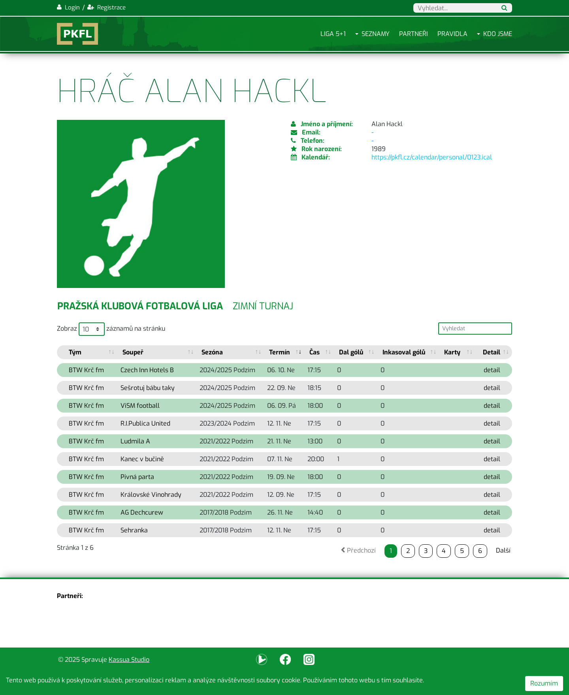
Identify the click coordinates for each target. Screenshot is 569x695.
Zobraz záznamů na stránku (111, 329)
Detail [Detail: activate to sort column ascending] (491, 352)
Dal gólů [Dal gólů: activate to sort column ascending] (351, 352)
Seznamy (376, 34)
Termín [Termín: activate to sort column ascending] (279, 352)
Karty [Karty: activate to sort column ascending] (452, 352)
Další (503, 550)
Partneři (413, 34)
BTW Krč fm (86, 370)
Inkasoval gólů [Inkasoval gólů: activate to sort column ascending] (404, 352)
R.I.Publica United (145, 423)
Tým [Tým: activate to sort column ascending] (75, 352)
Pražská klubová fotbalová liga (140, 306)
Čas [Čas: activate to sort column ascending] (314, 352)
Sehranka (134, 530)
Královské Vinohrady (151, 494)
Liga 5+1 (333, 34)
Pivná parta (137, 477)
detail (492, 370)
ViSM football (140, 405)
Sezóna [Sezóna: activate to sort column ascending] (212, 352)
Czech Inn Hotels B (147, 370)
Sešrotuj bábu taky (148, 388)
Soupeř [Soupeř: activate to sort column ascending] (132, 352)
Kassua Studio (129, 659)
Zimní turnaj (263, 306)
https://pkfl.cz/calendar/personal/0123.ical (431, 157)
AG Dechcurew (142, 512)
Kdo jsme (497, 34)
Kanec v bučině (142, 459)
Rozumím (544, 683)
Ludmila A (135, 441)
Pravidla (452, 34)
